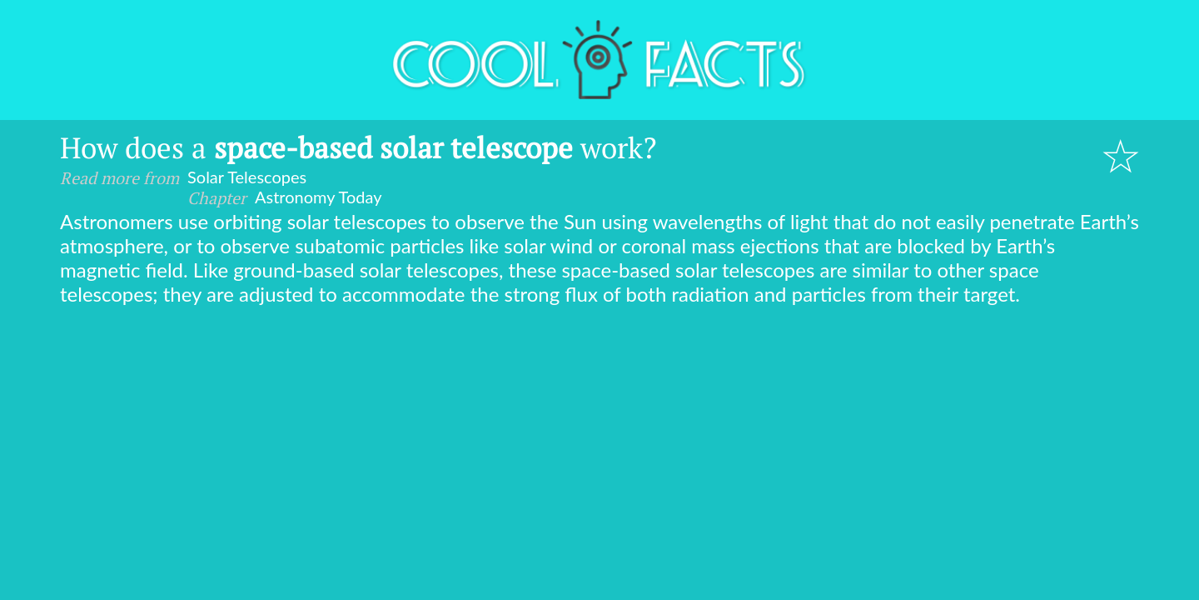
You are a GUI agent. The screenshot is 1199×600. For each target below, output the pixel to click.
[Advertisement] (599, 431)
